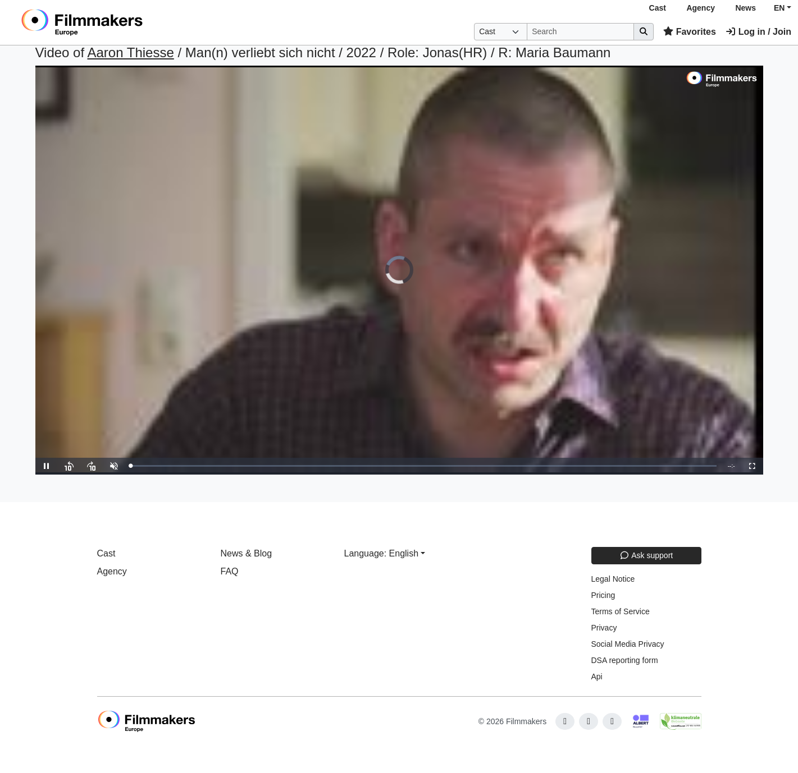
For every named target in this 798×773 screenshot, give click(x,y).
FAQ (230, 571)
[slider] (424, 466)
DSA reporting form (624, 660)
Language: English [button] (381, 553)
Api (597, 676)
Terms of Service (620, 611)
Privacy (604, 627)
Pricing (603, 595)
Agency (700, 7)
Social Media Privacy (627, 643)
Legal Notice (613, 578)
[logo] (109, 22)
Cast (657, 7)
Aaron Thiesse (130, 52)
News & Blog (246, 553)
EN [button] (779, 7)
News (745, 7)
